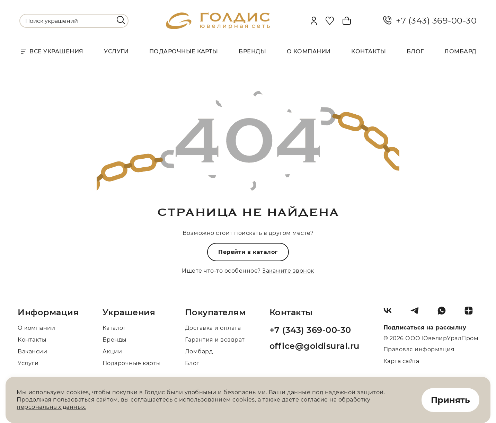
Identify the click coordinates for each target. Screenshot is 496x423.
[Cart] (347, 21)
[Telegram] (417, 313)
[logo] (218, 27)
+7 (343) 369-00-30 (430, 21)
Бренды (252, 51)
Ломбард (460, 51)
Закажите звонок (288, 270)
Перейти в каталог (248, 252)
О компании (309, 51)
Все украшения (51, 51)
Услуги (116, 51)
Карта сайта (401, 361)
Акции (112, 351)
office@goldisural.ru (314, 346)
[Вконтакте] (390, 313)
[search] (121, 20)
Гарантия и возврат (215, 339)
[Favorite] (330, 21)
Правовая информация (419, 349)
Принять (450, 400)
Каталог (114, 328)
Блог (415, 51)
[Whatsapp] (444, 313)
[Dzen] (471, 313)
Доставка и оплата (213, 328)
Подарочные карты (183, 51)
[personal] (314, 21)
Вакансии (32, 351)
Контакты (368, 51)
